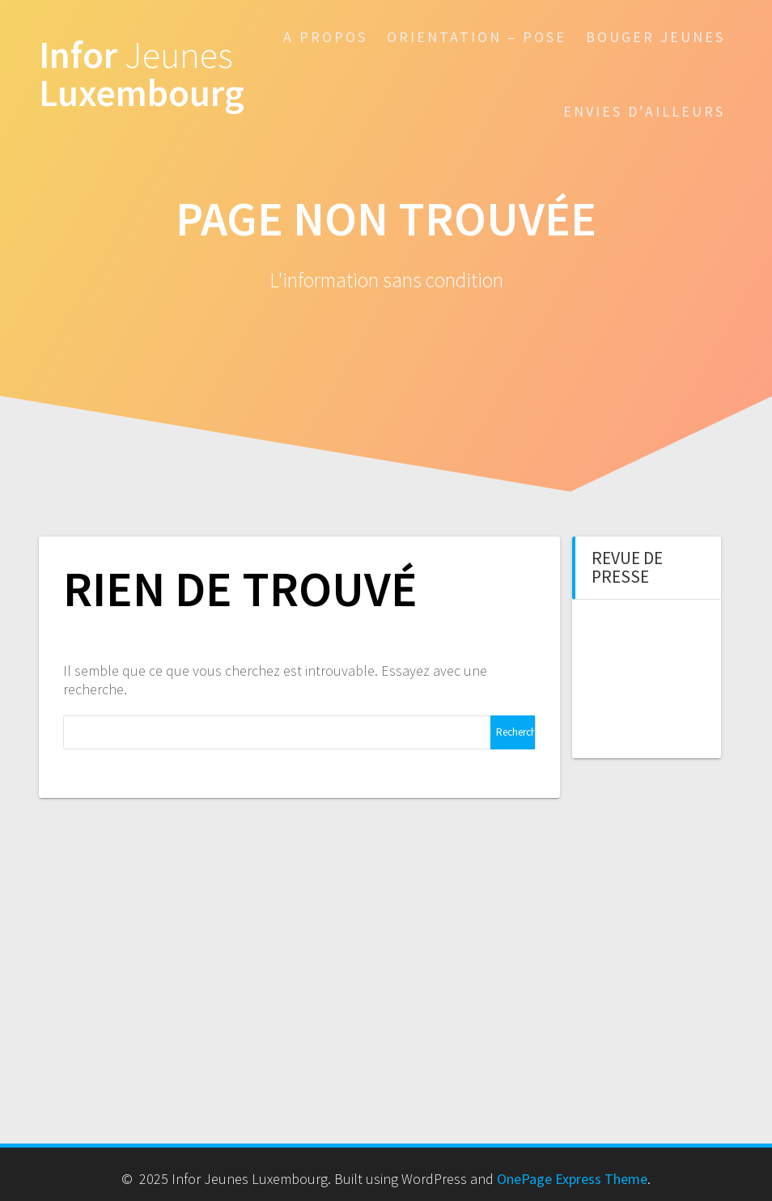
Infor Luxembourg (141, 74)
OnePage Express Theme (572, 1178)
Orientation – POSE (476, 37)
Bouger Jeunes (655, 37)
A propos (325, 37)
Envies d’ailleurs (644, 111)
